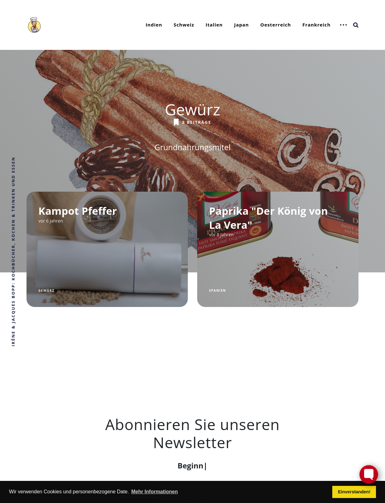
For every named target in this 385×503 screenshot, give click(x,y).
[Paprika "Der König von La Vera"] (277, 249)
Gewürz (46, 290)
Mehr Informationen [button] (154, 491)
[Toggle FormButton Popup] (368, 474)
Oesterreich (275, 25)
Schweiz (184, 25)
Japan (241, 25)
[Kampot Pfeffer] (107, 249)
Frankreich (316, 25)
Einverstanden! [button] (354, 491)
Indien (154, 25)
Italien (214, 25)
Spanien (217, 290)
